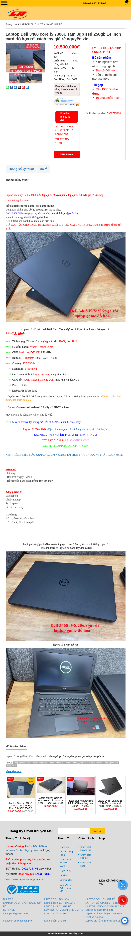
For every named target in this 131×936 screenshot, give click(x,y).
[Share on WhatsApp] (7, 87)
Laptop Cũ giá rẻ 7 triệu (16, 913)
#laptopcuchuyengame (76, 763)
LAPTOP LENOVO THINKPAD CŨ (105, 906)
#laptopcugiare (56, 763)
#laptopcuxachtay (22, 763)
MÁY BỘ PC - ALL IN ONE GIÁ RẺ (66, 888)
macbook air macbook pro (17, 920)
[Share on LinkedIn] (27, 87)
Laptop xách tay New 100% (65, 862)
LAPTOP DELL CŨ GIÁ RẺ (100, 899)
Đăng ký (97, 831)
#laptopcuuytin (95, 763)
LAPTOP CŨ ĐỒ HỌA (56, 899)
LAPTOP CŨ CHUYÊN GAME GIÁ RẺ (41, 24)
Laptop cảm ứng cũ (55, 920)
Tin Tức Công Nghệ (66, 853)
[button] (42, 45)
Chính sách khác (85, 864)
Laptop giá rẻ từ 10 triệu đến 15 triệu (106, 920)
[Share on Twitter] (15, 87)
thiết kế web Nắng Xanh (71, 934)
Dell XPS (8, 899)
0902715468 (99, 3)
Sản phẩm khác (14, 771)
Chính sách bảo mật (85, 856)
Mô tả (43, 169)
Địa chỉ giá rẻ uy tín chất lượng (78, 429)
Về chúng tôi (66, 880)
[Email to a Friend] (19, 87)
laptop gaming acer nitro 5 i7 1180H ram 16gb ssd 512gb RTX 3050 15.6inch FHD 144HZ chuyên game (80, 806)
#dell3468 (11, 766)
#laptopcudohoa (40, 763)
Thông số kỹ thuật (21, 169)
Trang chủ (11, 24)
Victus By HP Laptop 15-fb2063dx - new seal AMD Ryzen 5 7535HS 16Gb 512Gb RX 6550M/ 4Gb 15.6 (110, 806)
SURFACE (9, 909)
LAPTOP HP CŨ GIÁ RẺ (57, 906)
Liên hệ (63, 875)
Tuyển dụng (65, 870)
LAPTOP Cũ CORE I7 (56, 913)
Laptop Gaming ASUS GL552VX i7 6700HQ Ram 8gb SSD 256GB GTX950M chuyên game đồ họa (20, 808)
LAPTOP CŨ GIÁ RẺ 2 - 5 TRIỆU (104, 902)
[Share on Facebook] (11, 87)
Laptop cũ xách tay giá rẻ (99, 909)
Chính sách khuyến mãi (85, 848)
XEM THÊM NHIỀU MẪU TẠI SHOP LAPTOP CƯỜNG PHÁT (64, 454)
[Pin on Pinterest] (23, 87)
